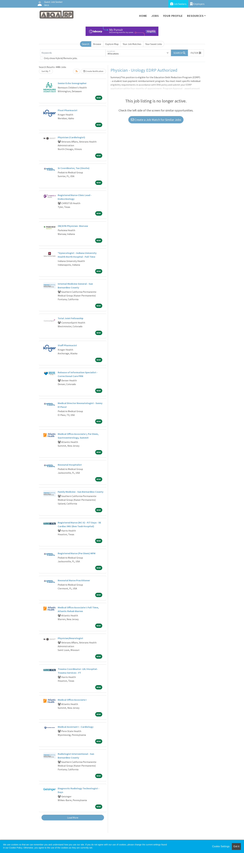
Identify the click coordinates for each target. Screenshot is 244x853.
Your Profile (173, 16)
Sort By (45, 71)
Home (143, 16)
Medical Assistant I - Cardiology (75, 726)
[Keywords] (73, 52)
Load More (72, 817)
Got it (236, 846)
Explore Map (112, 44)
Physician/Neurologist (70, 638)
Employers (197, 4)
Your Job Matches (132, 44)
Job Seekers (178, 4)
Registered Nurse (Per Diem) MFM (76, 553)
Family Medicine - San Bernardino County (80, 491)
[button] (196, 52)
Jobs (155, 16)
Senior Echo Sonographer (72, 83)
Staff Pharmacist (67, 345)
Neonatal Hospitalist (70, 464)
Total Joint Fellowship (70, 318)
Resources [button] (195, 16)
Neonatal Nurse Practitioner (74, 580)
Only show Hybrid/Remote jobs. (60, 58)
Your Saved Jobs (153, 44)
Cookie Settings (221, 846)
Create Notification (93, 71)
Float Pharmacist (67, 110)
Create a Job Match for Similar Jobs (156, 120)
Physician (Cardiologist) (71, 137)
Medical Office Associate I (72, 699)
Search (85, 44)
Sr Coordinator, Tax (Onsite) (73, 168)
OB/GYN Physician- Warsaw (73, 225)
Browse (97, 44)
